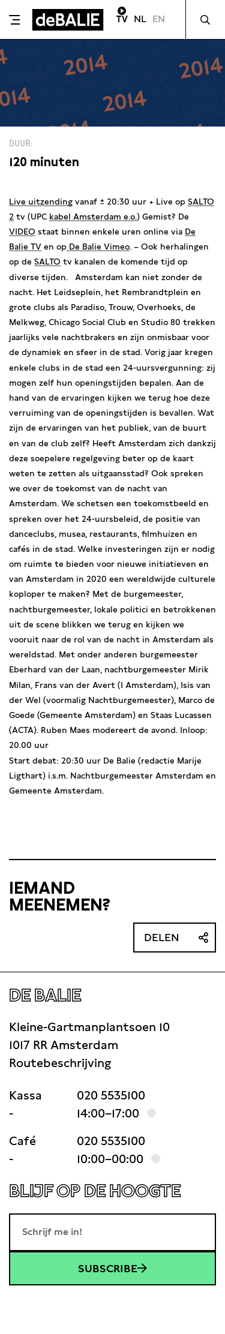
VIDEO (22, 231)
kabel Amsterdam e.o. (93, 216)
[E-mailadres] (112, 1232)
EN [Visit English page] (158, 19)
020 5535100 (111, 1095)
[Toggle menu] (14, 20)
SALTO (47, 261)
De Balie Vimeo (98, 246)
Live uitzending (41, 201)
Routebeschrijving (60, 1063)
